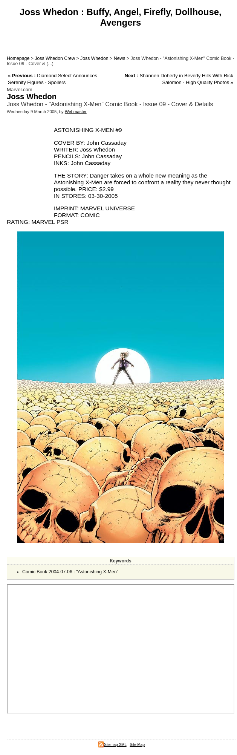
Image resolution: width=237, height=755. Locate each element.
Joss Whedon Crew (55, 58)
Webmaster (76, 111)
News (119, 58)
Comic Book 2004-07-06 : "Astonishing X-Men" (70, 571)
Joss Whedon (94, 58)
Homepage (18, 58)
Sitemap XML (112, 745)
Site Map (137, 745)
